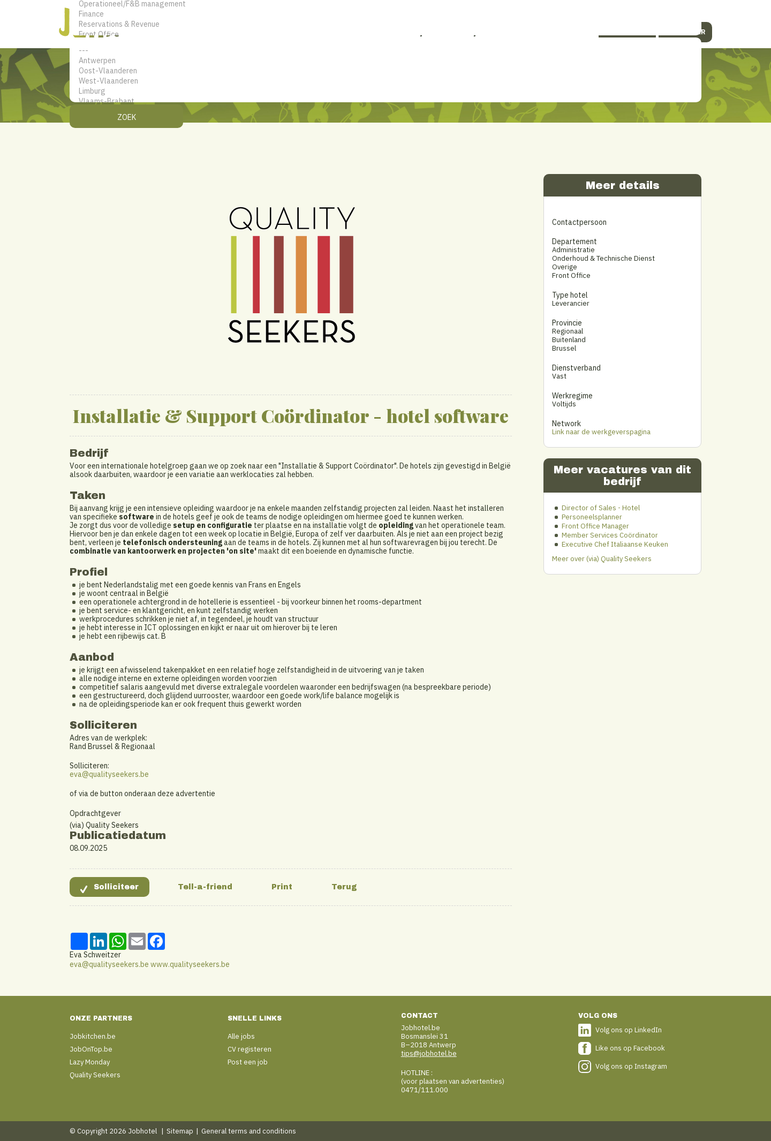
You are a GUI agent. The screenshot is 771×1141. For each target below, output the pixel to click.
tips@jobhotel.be (429, 1053)
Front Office (385, 34)
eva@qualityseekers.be (109, 774)
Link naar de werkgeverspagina (601, 431)
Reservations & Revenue (385, 24)
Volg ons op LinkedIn (628, 1029)
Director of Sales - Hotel (601, 507)
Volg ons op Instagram (631, 1066)
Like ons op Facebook (630, 1048)
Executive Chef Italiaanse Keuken (615, 544)
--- (385, 51)
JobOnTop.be (91, 1049)
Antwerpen (385, 61)
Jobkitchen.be (93, 1036)
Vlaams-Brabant (385, 101)
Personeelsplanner (592, 517)
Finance (385, 14)
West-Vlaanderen (385, 81)
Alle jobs (241, 1036)
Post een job (248, 1062)
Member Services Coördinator (610, 535)
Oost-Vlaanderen (385, 71)
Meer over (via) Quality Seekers (602, 558)
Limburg (385, 91)
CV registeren (249, 1049)
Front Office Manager (595, 526)
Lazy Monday (90, 1062)
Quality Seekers (95, 1074)
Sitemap (180, 1131)
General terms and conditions (248, 1131)
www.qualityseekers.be (190, 964)
